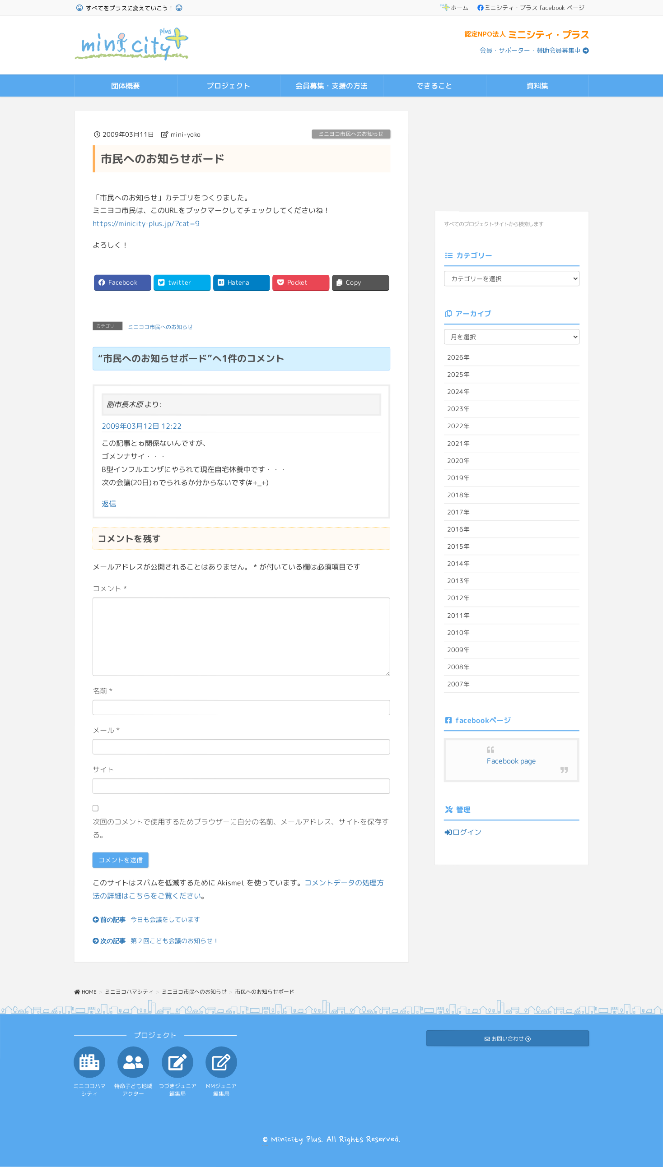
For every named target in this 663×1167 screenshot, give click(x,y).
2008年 (458, 666)
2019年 (458, 477)
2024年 (458, 391)
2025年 (458, 374)
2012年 (458, 597)
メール (106, 730)
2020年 (458, 460)
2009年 (458, 649)
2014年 (458, 563)
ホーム (454, 8)
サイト (103, 769)
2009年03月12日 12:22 (142, 426)
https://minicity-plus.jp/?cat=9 (146, 223)
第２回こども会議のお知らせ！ (175, 940)
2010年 (458, 632)
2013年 (458, 580)
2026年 (458, 357)
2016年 (458, 529)
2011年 (458, 615)
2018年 (458, 495)
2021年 (458, 443)
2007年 (458, 684)
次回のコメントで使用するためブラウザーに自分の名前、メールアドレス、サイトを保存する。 (241, 827)
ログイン (462, 832)
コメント (110, 588)
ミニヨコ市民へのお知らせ (350, 134)
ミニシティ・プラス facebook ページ (530, 8)
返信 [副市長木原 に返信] (109, 503)
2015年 (458, 546)
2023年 (458, 408)
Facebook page (511, 761)
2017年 (458, 512)
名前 (103, 690)
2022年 (458, 425)
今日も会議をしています (165, 919)
